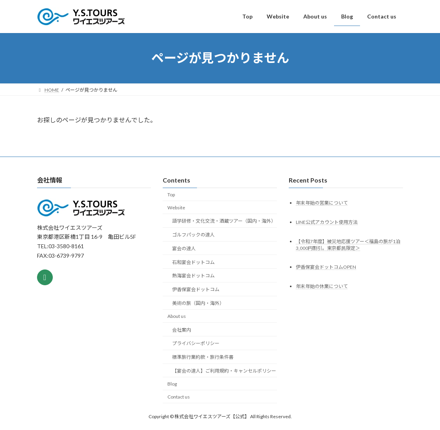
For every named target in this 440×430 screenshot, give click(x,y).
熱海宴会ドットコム (193, 276)
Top (171, 194)
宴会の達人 (184, 248)
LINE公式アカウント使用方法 (327, 222)
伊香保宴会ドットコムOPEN (326, 267)
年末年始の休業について (322, 286)
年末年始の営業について (322, 202)
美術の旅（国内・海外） (198, 303)
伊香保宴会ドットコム (195, 289)
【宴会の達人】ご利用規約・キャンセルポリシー (224, 371)
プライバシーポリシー (195, 343)
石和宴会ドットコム (193, 262)
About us (176, 316)
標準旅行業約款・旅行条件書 (203, 357)
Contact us (178, 396)
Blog (172, 384)
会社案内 (181, 329)
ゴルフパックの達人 (193, 235)
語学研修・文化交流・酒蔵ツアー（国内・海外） (224, 221)
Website (176, 207)
